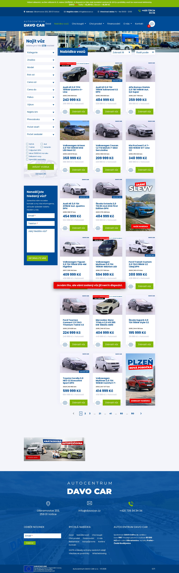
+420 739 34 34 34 (146, 11)
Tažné (32, 147)
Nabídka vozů (61, 24)
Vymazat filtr (40, 173)
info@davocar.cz (78, 12)
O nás (126, 24)
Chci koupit (78, 24)
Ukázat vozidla (40, 166)
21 (100, 413)
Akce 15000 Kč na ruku (38, 153)
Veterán (47, 147)
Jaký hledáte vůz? (37, 231)
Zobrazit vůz (78, 111)
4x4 (45, 144)
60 (121, 413)
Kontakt (139, 24)
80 (132, 413)
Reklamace (74, 541)
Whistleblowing (99, 553)
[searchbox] (40, 52)
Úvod (48, 24)
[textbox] (40, 75)
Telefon (32, 223)
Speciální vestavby (37, 159)
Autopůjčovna (88, 541)
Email (31, 216)
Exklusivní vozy (35, 156)
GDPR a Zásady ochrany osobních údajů (87, 550)
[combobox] (40, 52)
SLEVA (31, 144)
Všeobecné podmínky (79, 553)
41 (110, 413)
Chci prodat (95, 24)
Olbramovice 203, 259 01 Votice (41, 12)
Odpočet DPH (35, 150)
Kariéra (101, 541)
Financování (113, 24)
